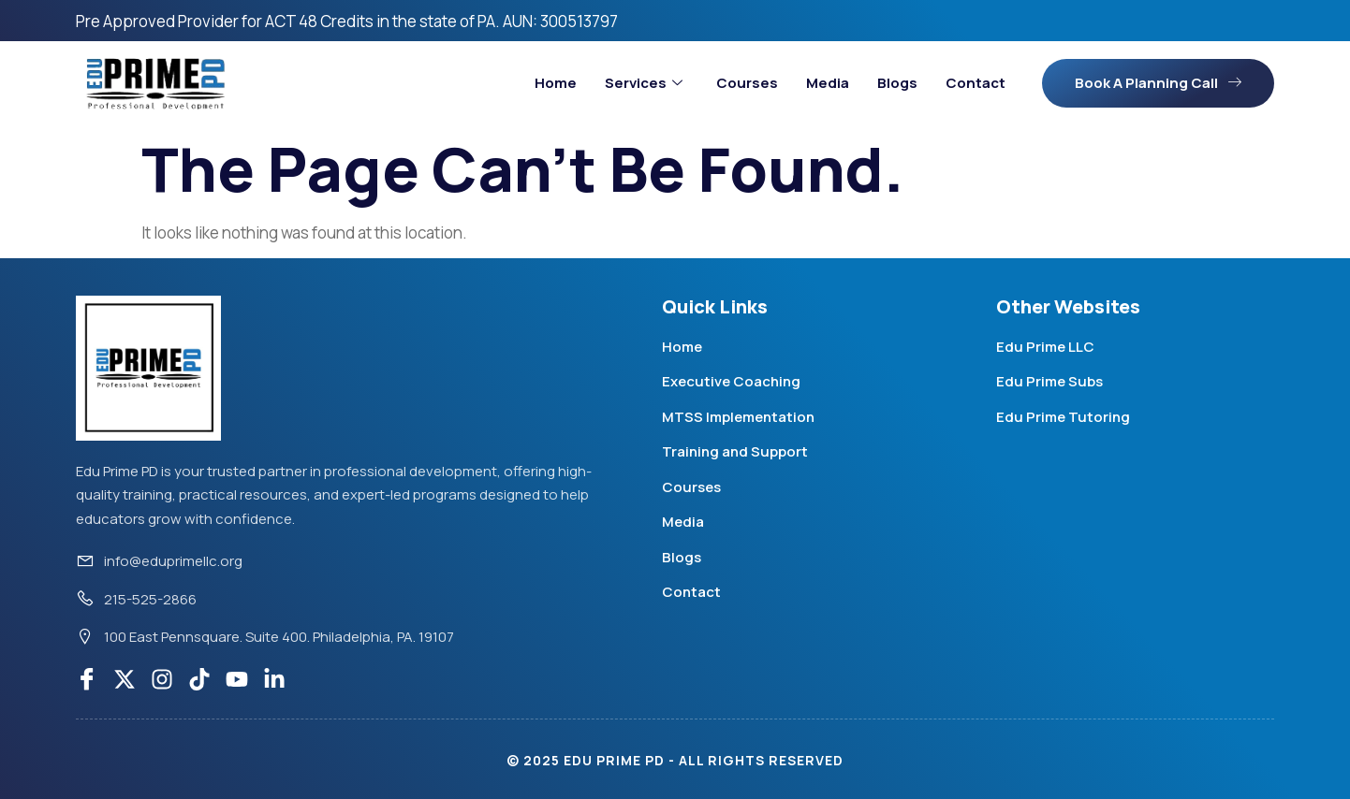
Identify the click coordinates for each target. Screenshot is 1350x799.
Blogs (897, 83)
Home (556, 83)
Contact (975, 83)
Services (643, 83)
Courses (747, 83)
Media (827, 83)
